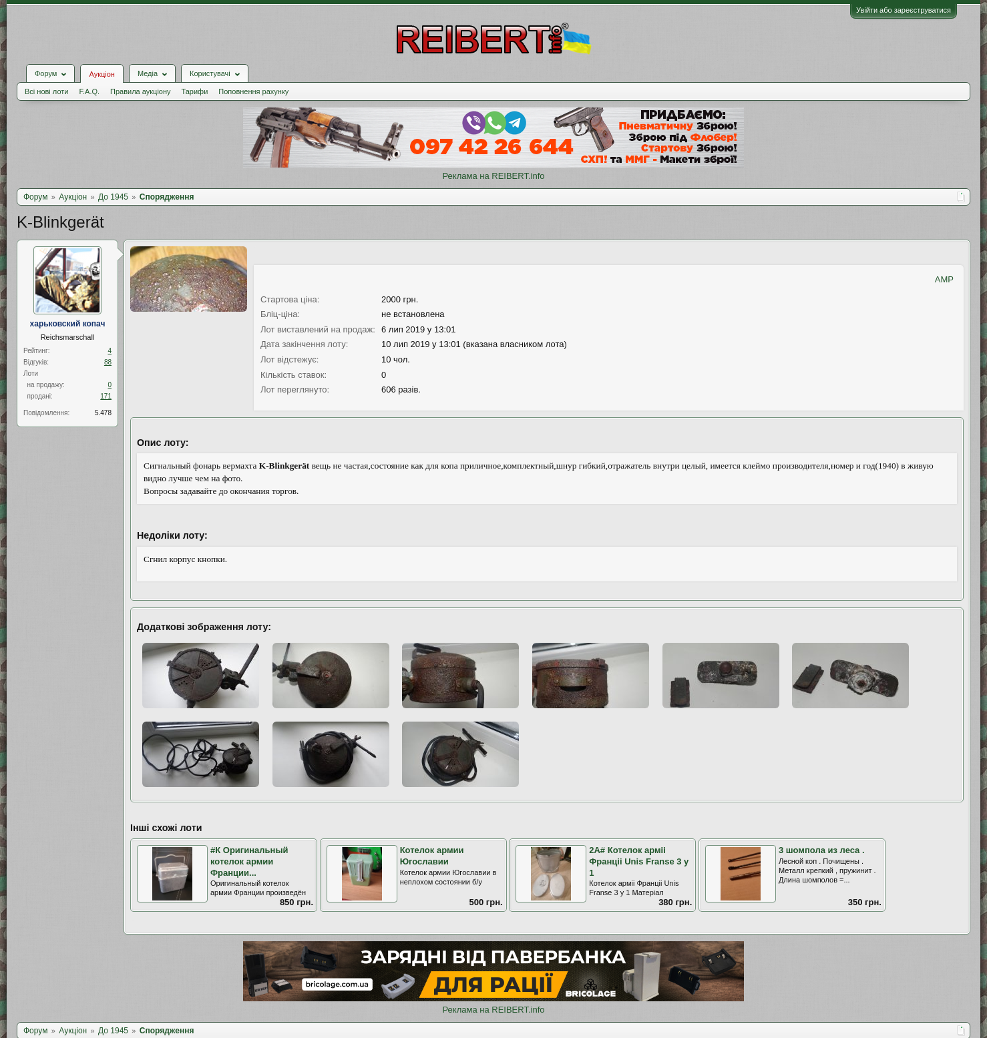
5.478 (103, 413)
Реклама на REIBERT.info (493, 176)
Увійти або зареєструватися (903, 10)
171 (106, 396)
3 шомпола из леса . (822, 850)
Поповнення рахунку (253, 91)
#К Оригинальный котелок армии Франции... (249, 861)
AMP (944, 279)
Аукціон (101, 74)
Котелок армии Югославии (432, 855)
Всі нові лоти (46, 91)
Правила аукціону (140, 91)
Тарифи (195, 91)
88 (108, 362)
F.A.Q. (89, 91)
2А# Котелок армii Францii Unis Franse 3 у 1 (638, 861)
